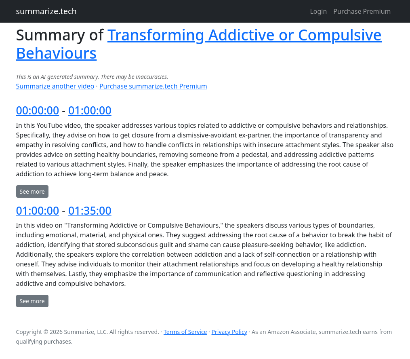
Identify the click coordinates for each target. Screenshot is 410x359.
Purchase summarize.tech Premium (153, 86)
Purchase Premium (362, 11)
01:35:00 (89, 210)
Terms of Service (185, 332)
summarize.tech (46, 11)
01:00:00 (89, 110)
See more (32, 191)
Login (318, 11)
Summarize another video (55, 86)
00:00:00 (37, 110)
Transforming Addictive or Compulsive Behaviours (199, 43)
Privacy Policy (229, 332)
